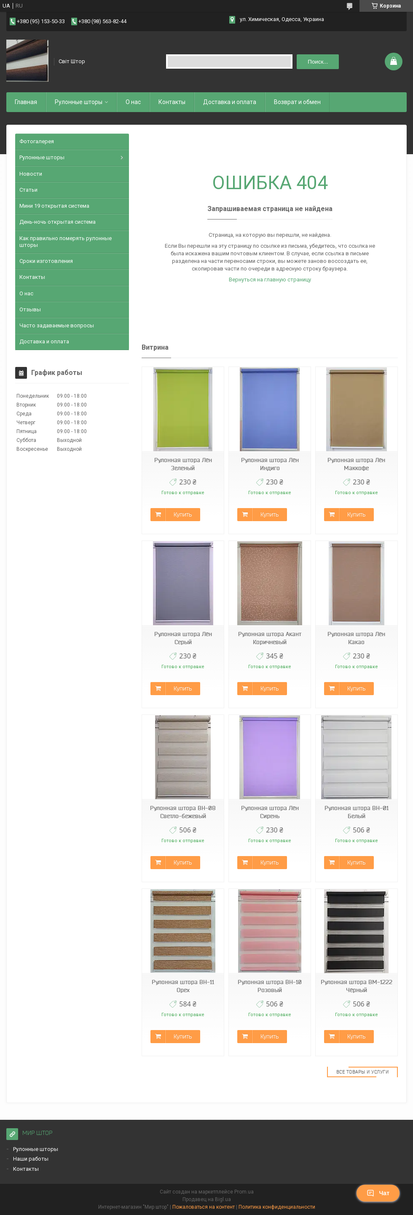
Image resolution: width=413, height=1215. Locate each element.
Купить (183, 514)
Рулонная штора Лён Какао (356, 638)
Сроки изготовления (46, 261)
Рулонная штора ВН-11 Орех (183, 986)
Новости (30, 174)
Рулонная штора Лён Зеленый (183, 464)
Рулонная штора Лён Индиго (270, 464)
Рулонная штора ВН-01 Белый (356, 812)
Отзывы (30, 309)
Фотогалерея (36, 141)
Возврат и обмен (297, 102)
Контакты (171, 102)
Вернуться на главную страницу (270, 279)
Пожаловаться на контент (203, 1207)
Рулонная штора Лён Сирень (270, 812)
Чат (378, 1193)
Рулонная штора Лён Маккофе (356, 464)
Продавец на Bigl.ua (206, 1199)
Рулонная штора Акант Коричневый (269, 638)
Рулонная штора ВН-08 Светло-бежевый (183, 812)
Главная (26, 102)
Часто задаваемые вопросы (56, 325)
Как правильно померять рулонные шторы (65, 241)
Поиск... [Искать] (318, 62)
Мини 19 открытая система (54, 206)
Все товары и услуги (362, 1071)
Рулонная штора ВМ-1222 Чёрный (356, 986)
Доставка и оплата (229, 102)
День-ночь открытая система (57, 222)
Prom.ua (244, 1192)
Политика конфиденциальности (277, 1207)
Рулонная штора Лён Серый (183, 638)
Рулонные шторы (78, 102)
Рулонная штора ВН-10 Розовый (270, 986)
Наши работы (30, 1159)
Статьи (28, 190)
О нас (133, 102)
